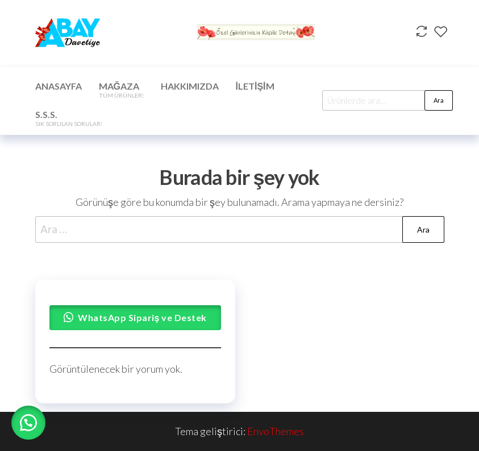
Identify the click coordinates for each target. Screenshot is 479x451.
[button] (28, 423)
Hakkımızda (190, 86)
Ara (439, 100)
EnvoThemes (275, 431)
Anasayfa (58, 86)
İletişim (255, 86)
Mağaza (121, 90)
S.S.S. (68, 118)
